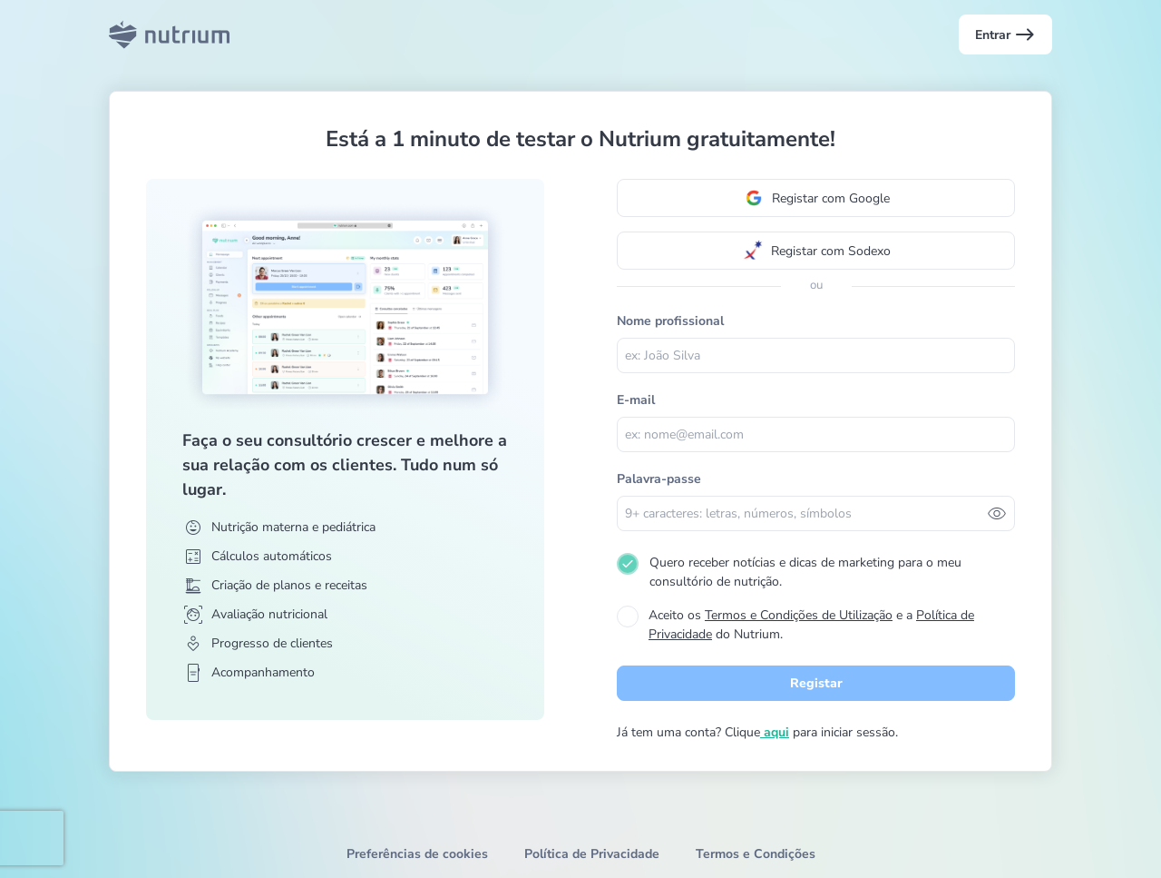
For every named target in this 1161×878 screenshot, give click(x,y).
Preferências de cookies (417, 854)
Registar (816, 683)
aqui (774, 732)
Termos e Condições (755, 854)
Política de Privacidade (591, 854)
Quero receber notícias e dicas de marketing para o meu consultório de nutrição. (805, 572)
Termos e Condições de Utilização (799, 615)
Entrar (1005, 34)
